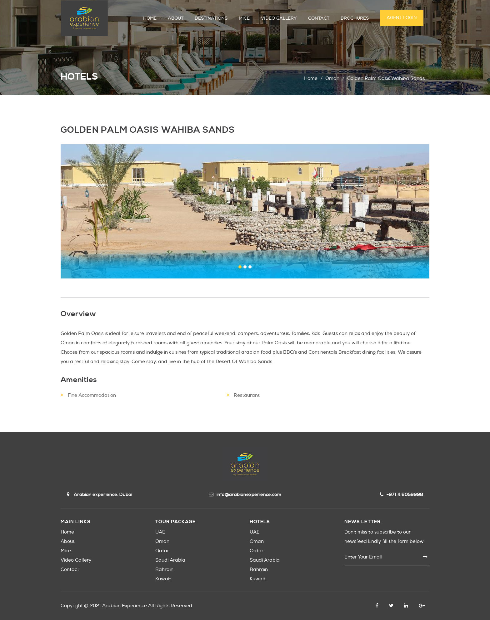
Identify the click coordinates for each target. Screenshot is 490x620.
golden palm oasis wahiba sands (386, 78)
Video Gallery (76, 560)
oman (332, 78)
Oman (162, 541)
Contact (70, 570)
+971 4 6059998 (401, 495)
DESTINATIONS (211, 18)
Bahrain (164, 570)
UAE (160, 532)
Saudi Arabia (170, 560)
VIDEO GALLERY (279, 18)
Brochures (355, 18)
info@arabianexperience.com (245, 495)
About (68, 541)
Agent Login (402, 17)
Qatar (162, 551)
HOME (150, 18)
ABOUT (175, 18)
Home (311, 78)
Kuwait (163, 579)
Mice (66, 551)
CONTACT (318, 18)
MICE (244, 18)
